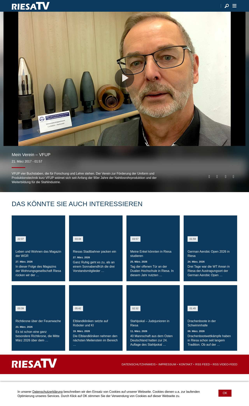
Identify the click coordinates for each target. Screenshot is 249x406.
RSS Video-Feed (225, 372)
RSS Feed (202, 372)
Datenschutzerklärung (47, 391)
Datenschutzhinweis (139, 372)
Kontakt (186, 372)
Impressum (167, 372)
